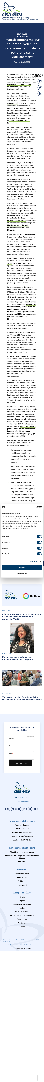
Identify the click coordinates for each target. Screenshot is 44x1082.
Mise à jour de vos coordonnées (22, 852)
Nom (11, 754)
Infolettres (22, 862)
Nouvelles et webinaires (22, 904)
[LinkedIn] (40, 93)
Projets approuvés (22, 874)
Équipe (22, 908)
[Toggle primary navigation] (40, 11)
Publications (22, 877)
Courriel (12, 738)
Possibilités (22, 923)
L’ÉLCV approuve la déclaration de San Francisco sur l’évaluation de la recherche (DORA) (21, 617)
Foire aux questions (22, 885)
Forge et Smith (27, 948)
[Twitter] (40, 87)
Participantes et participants (22, 848)
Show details (34, 561)
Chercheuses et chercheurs (22, 821)
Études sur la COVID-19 (22, 840)
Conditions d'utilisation (29, 944)
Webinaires (22, 881)
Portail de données (22, 829)
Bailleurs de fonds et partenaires (22, 915)
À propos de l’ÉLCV (22, 892)
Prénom (12, 746)
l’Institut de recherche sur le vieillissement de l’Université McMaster (18, 227)
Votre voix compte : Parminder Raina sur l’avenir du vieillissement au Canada (22, 698)
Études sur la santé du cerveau (22, 836)
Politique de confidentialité (15, 944)
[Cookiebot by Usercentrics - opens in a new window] (34, 507)
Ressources (22, 869)
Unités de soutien (22, 912)
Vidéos (22, 927)
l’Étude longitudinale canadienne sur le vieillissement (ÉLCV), (21, 84)
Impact (22, 901)
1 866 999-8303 (23, 802)
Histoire (22, 897)
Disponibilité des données (22, 832)
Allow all (22, 567)
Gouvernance (22, 919)
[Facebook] (40, 81)
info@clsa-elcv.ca (23, 798)
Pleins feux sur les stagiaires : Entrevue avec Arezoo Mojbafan (18, 658)
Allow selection (22, 573)
